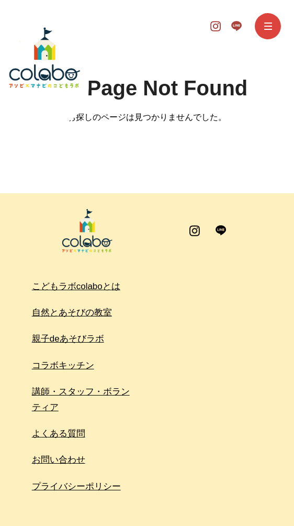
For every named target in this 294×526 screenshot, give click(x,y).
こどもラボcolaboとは (76, 286)
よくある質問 (58, 434)
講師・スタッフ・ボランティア (81, 399)
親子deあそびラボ (68, 339)
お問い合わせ (58, 460)
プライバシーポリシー (76, 486)
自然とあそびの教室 (72, 312)
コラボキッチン (63, 365)
